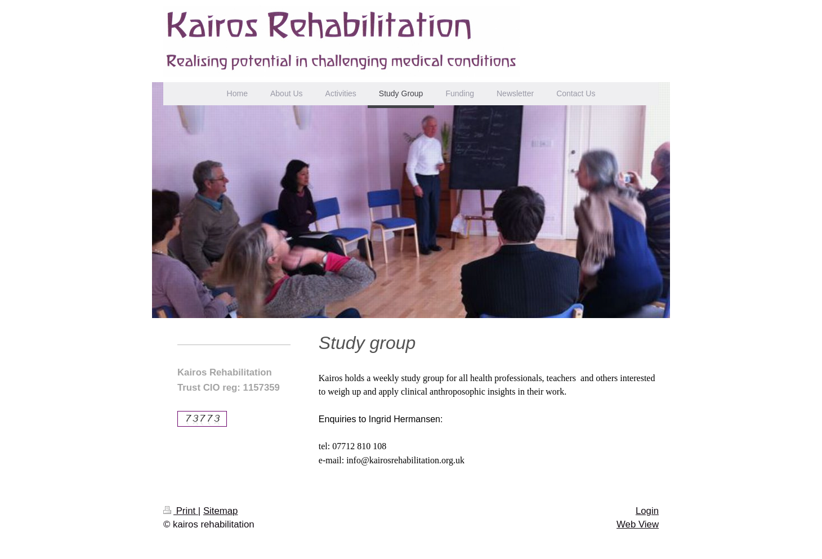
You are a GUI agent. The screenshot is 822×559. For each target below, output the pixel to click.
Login (647, 511)
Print (180, 511)
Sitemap (220, 511)
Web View (637, 524)
